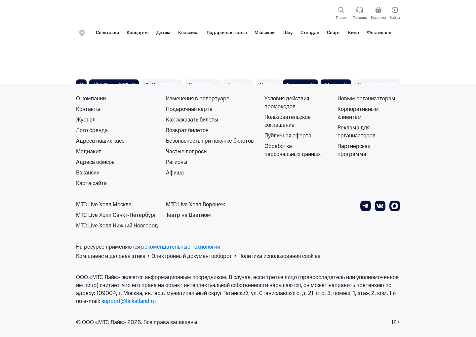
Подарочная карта (189, 109)
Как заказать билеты (192, 120)
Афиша (175, 173)
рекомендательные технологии (180, 247)
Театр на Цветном (188, 215)
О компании (91, 99)
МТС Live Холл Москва (104, 205)
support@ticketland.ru (128, 301)
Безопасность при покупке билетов (210, 141)
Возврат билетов (187, 130)
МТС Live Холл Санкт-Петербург (116, 215)
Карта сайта (91, 183)
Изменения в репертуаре (197, 99)
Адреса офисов (95, 162)
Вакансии (87, 173)
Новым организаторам (366, 99)
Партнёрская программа (353, 150)
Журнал (86, 120)
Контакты (88, 109)
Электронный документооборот (192, 256)
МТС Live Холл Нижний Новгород (117, 226)
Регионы (176, 162)
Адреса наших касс (100, 141)
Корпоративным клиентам (358, 113)
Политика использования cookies (279, 256)
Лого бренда (92, 130)
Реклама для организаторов (356, 132)
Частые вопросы (187, 152)
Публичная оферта (287, 136)
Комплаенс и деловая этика (110, 256)
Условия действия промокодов (286, 103)
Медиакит (88, 152)
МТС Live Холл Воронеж (195, 205)
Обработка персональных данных (292, 150)
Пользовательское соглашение (287, 121)
